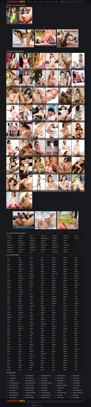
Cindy (20, 282)
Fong (20, 349)
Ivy (31, 292)
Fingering (32, 238)
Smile (65, 362)
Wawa (77, 333)
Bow (8, 365)
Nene (53, 310)
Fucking (32, 240)
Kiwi (42, 262)
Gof (31, 260)
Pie (64, 301)
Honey (32, 282)
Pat (64, 282)
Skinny (54, 242)
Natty (54, 303)
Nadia (54, 266)
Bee (8, 335)
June (31, 340)
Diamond (21, 312)
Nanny (54, 287)
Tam (76, 292)
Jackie (32, 294)
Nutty (54, 351)
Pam (64, 264)
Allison (9, 269)
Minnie (43, 358)
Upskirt (65, 251)
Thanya (77, 303)
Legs (31, 251)
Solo (54, 249)
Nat (53, 294)
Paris (65, 278)
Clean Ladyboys (13, 397)
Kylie (42, 269)
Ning (54, 319)
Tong (76, 310)
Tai (76, 289)
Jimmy (32, 324)
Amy (9, 285)
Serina (65, 358)
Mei (42, 333)
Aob (8, 296)
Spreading (55, 251)
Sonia (76, 262)
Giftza (20, 360)
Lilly (42, 285)
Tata (76, 298)
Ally (8, 271)
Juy (31, 342)
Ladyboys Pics (35, 405)
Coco (20, 285)
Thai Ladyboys (60, 387)
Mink (42, 356)
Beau (8, 330)
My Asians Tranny (45, 397)
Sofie (76, 257)
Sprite (76, 271)
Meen (42, 328)
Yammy (77, 349)
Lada (42, 273)
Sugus (76, 273)
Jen (31, 312)
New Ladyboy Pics (14, 385)
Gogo (31, 262)
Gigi (20, 362)
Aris (8, 303)
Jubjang (32, 333)
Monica (54, 257)
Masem (43, 319)
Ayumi (9, 312)
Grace (32, 266)
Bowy (9, 367)
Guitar (32, 271)
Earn (20, 319)
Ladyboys (59, 390)
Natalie (54, 296)
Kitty (42, 260)
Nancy (54, 280)
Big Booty (10, 249)
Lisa (42, 296)
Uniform (65, 249)
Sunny (77, 278)
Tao (76, 296)
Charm (20, 271)
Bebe (8, 333)
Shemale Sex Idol (61, 375)
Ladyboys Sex (44, 380)
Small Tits (55, 247)
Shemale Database (29, 387)
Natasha (54, 298)
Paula (65, 287)
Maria (42, 317)
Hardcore (33, 245)
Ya (76, 346)
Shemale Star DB (61, 380)
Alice (9, 264)
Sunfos (77, 276)
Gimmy (21, 365)
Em (20, 324)
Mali (42, 305)
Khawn (32, 365)
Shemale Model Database (31, 382)
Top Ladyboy (76, 378)
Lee (42, 280)
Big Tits (21, 235)
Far (20, 337)
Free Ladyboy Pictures (14, 382)
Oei (53, 353)
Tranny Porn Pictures (61, 392)
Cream (20, 289)
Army (9, 308)
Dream (21, 317)
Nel (53, 308)
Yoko (76, 356)
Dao (20, 296)
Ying (76, 353)
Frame (21, 351)
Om (53, 365)
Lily (42, 287)
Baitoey (9, 317)
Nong (53, 328)
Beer (9, 337)
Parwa (65, 280)
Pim (65, 303)
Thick (65, 242)
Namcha (54, 271)
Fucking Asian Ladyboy (46, 382)
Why (76, 335)
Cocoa (20, 287)
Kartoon (32, 356)
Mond (43, 369)
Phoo (65, 298)
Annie (9, 294)
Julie (31, 337)
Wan (76, 330)
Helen (32, 278)
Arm (8, 305)
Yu (76, 360)
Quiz (65, 330)
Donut (21, 314)
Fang (20, 335)
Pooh (65, 319)
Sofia (65, 369)
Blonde (21, 240)
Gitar (20, 369)
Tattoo (65, 238)
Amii (8, 278)
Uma (76, 317)
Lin (42, 289)
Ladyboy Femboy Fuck (78, 392)
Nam (54, 269)
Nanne (54, 285)
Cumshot (22, 249)
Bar (8, 324)
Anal (9, 235)
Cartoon (21, 269)
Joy (31, 330)
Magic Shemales (29, 395)
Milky (42, 346)
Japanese (33, 249)
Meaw (43, 326)
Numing (54, 344)
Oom (53, 369)
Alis (8, 266)
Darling (20, 301)
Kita (42, 257)
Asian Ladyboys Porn (30, 380)
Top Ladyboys (13, 378)
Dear (20, 303)
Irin (31, 289)
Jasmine (32, 305)
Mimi (43, 349)
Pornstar (43, 249)
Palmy (65, 262)
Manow (43, 310)
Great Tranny (76, 387)
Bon (8, 358)
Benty (9, 346)
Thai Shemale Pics (29, 378)
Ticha (76, 305)
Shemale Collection (14, 395)
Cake (20, 260)
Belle (8, 344)
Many (43, 312)
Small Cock (55, 245)
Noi (53, 324)
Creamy (21, 292)
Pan (65, 266)
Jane (31, 301)
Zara (76, 369)
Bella (9, 342)
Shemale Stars (76, 375)
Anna (9, 292)
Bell (8, 340)
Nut (53, 349)
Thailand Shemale (29, 390)
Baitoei (9, 314)
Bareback (10, 245)
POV (42, 251)
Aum (9, 310)
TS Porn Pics (12, 375)
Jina (31, 326)
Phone (65, 296)
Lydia (42, 301)
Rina (64, 335)
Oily (53, 360)
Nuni (53, 346)
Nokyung (54, 326)
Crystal (20, 294)
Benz (9, 349)
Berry (9, 351)
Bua (20, 257)
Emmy (21, 328)
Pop (65, 321)
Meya (42, 337)
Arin (9, 301)
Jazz (31, 308)
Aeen (9, 260)
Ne (53, 305)
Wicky (77, 337)
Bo (8, 356)
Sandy (65, 351)
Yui (76, 362)
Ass (9, 240)
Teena (76, 301)
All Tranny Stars (76, 385)
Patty (65, 285)
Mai (42, 303)
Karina (32, 351)
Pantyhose (44, 245)
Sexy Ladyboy (44, 378)
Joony (31, 328)
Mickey (43, 340)
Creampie (22, 245)
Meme (43, 335)
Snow (65, 365)
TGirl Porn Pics (60, 397)
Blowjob (21, 242)
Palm (65, 260)
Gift (20, 358)
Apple (9, 298)
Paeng (65, 257)
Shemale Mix (60, 382)
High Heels (33, 247)
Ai (8, 262)
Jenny (32, 314)
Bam (8, 321)
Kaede (31, 344)
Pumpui (65, 328)
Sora (76, 266)
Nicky (53, 314)
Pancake (65, 269)
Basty (9, 326)
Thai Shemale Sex (29, 375)
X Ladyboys (12, 380)
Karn (31, 353)
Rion (64, 337)
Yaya (76, 351)
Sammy (65, 346)
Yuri (76, 367)
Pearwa (65, 292)
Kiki (31, 367)
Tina (76, 308)
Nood (53, 333)
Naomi (54, 289)
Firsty (20, 346)
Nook (53, 337)
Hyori (31, 285)
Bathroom (10, 247)
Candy (21, 264)
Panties (43, 242)
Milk (42, 344)
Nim (53, 317)
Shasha (65, 360)
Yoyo (76, 358)
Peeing (43, 247)
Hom (31, 280)
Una (76, 319)
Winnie (76, 344)
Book (8, 362)
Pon (64, 312)
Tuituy (76, 314)
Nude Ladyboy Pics (14, 392)
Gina (20, 367)
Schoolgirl (55, 238)
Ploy (65, 308)
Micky (42, 342)
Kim (31, 369)
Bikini (21, 238)
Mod (42, 367)
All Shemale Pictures (46, 375)
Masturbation (45, 238)
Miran (43, 362)
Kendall (32, 362)
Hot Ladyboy (60, 395)
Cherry (21, 276)
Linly (42, 294)
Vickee (77, 324)
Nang (53, 282)
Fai (20, 333)
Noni (53, 330)
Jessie (32, 319)
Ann (8, 289)
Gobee (32, 257)
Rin (64, 333)
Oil (53, 358)
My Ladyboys (12, 390)
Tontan (77, 312)
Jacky (31, 296)
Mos (54, 262)
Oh (53, 356)
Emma (21, 326)
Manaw (43, 308)
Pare (64, 276)
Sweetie (77, 285)
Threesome (66, 245)
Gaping (32, 242)
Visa (76, 326)
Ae (8, 257)
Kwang (43, 266)
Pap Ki (65, 273)
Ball (8, 319)
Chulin (21, 280)
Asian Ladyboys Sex (77, 390)
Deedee (21, 305)
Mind (42, 351)
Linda (42, 292)
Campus (21, 262)
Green (32, 269)
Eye (20, 330)
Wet (76, 235)
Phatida (65, 294)
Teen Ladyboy (76, 397)
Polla (64, 310)
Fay (20, 340)
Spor (76, 269)
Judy (31, 335)
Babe (9, 242)
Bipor (8, 353)
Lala (42, 276)
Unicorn (77, 321)
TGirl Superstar (76, 380)
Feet (31, 235)
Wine (76, 342)
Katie (31, 360)
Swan (77, 282)
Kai (31, 346)
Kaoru (32, 349)
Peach (65, 289)
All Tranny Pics (60, 378)
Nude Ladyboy (44, 387)
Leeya (43, 282)
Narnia (54, 292)
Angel (9, 287)
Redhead (55, 235)
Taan (76, 287)
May (42, 321)
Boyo (8, 369)
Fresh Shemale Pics (45, 392)
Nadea (54, 264)
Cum (21, 247)
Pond (65, 314)
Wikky (76, 340)
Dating (56, 1)
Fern (20, 342)
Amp (8, 282)
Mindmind (43, 353)
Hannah (32, 276)
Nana (53, 278)
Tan (76, 294)
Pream (65, 326)
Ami (8, 276)
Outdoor (43, 240)
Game (20, 353)
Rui (64, 342)
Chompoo (21, 278)
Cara (20, 266)
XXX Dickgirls (44, 390)
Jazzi (31, 310)
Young (77, 238)
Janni (31, 303)
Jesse (31, 317)
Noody (54, 335)
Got (31, 264)
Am (8, 273)
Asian (9, 238)
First (20, 344)
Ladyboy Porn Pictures (62, 385)
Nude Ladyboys (76, 382)
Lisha (42, 298)
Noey (53, 321)
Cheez (20, 273)
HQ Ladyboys (76, 395)
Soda (65, 367)
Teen (65, 240)
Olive (53, 362)
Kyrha (42, 271)
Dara (20, 298)
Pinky (65, 305)
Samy (65, 349)
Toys (65, 247)
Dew (20, 310)
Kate (31, 358)
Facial (21, 251)
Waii (76, 328)
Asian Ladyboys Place (46, 395)
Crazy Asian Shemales (30, 392)
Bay (8, 328)
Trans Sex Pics (44, 385)
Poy (64, 324)
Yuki (76, 365)
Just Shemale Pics (29, 385)
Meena (43, 330)
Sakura (65, 344)
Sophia (77, 264)
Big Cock (10, 251)
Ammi (9, 280)
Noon (54, 340)
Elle (20, 321)
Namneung (55, 273)
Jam (31, 298)
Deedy (20, 308)
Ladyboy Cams (49, 1)
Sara (65, 353)
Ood (53, 367)
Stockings (66, 235)
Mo (42, 365)
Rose (65, 340)
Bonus (9, 360)
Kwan (42, 264)
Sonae (76, 260)
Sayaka (65, 356)
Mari (42, 314)
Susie (76, 280)
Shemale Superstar (14, 387)
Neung (54, 312)
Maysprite (43, 324)
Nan (53, 276)
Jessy (31, 321)
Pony (64, 317)
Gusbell (32, 273)
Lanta (43, 278)
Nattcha (54, 301)
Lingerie (43, 235)
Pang (65, 271)
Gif (20, 356)
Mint (42, 360)
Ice (31, 287)
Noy (53, 342)
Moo (54, 260)
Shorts (54, 240)
